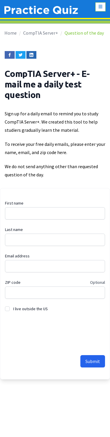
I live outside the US (30, 308)
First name (14, 203)
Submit (92, 361)
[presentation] (49, 330)
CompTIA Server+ (40, 33)
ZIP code (13, 282)
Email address (17, 256)
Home (10, 33)
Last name (14, 229)
